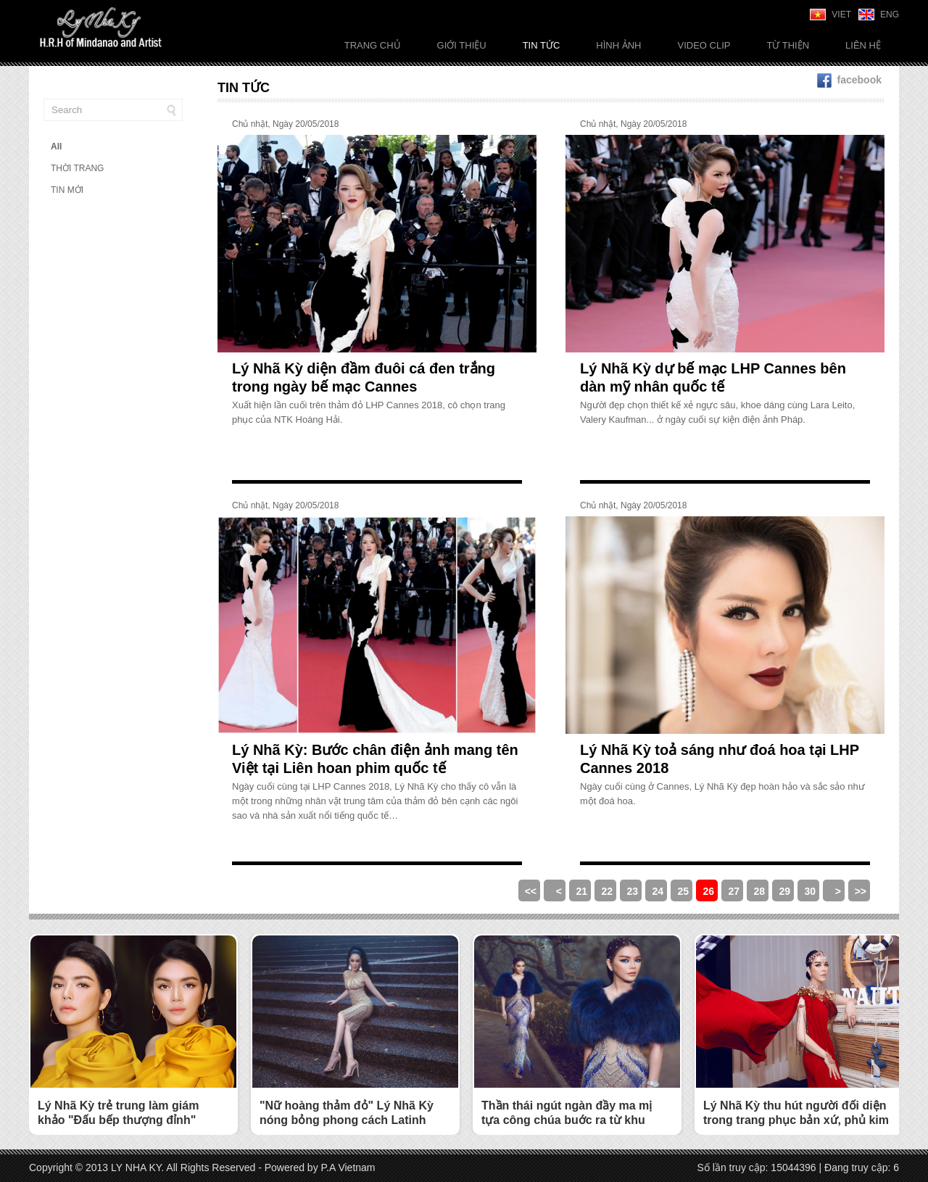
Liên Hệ (863, 45)
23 (632, 891)
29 (784, 891)
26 (708, 891)
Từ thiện (787, 45)
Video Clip (703, 45)
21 (581, 891)
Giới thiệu (461, 45)
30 (810, 891)
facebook (849, 80)
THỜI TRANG (77, 168)
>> (860, 891)
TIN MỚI (67, 190)
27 (734, 891)
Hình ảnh (618, 45)
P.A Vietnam (348, 1167)
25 (683, 891)
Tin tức (541, 45)
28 (759, 891)
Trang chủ (372, 45)
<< (530, 891)
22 (607, 891)
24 (657, 891)
